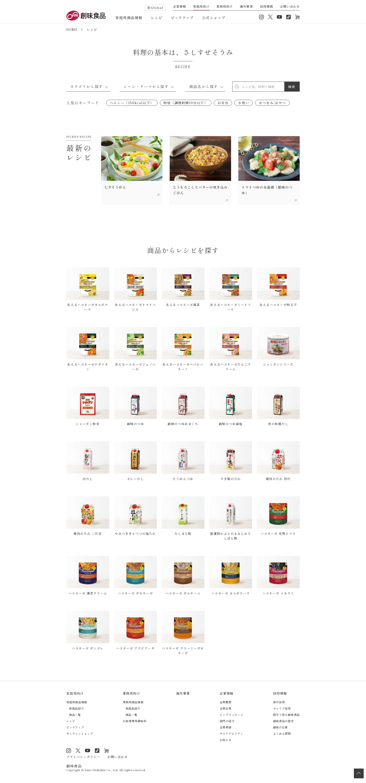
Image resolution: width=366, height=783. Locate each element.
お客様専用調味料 (135, 721)
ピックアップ (182, 17)
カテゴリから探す (86, 86)
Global (157, 7)
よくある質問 (282, 733)
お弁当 (223, 102)
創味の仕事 (280, 727)
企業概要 (226, 702)
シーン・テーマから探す (146, 86)
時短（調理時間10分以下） (186, 102)
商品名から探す (203, 86)
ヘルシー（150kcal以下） (132, 102)
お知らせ (226, 740)
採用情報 (266, 7)
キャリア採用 (282, 708)
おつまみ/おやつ (272, 102)
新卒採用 (279, 702)
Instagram (261, 17)
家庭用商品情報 (128, 17)
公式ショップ (213, 17)
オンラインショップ (297, 17)
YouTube (279, 17)
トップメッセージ (231, 715)
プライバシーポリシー (83, 757)
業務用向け (224, 7)
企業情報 (179, 7)
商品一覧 (75, 715)
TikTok (288, 17)
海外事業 (246, 7)
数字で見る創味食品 (286, 715)
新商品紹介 (76, 708)
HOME (71, 29)
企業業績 (226, 727)
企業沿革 (226, 708)
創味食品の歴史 (283, 721)
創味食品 (86, 15)
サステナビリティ (231, 733)
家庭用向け (201, 7)
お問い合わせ (290, 7)
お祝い (243, 102)
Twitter (270, 17)
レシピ (156, 17)
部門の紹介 (227, 721)
